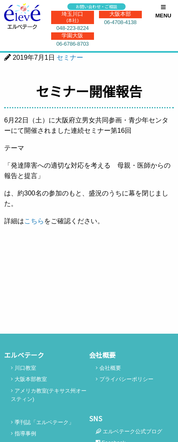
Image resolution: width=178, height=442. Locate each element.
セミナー (70, 57)
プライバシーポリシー (124, 379)
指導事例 (23, 433)
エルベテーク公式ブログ (129, 431)
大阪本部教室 (29, 379)
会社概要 (108, 368)
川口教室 (23, 368)
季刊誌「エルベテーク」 (42, 422)
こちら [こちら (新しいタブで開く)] (34, 221)
